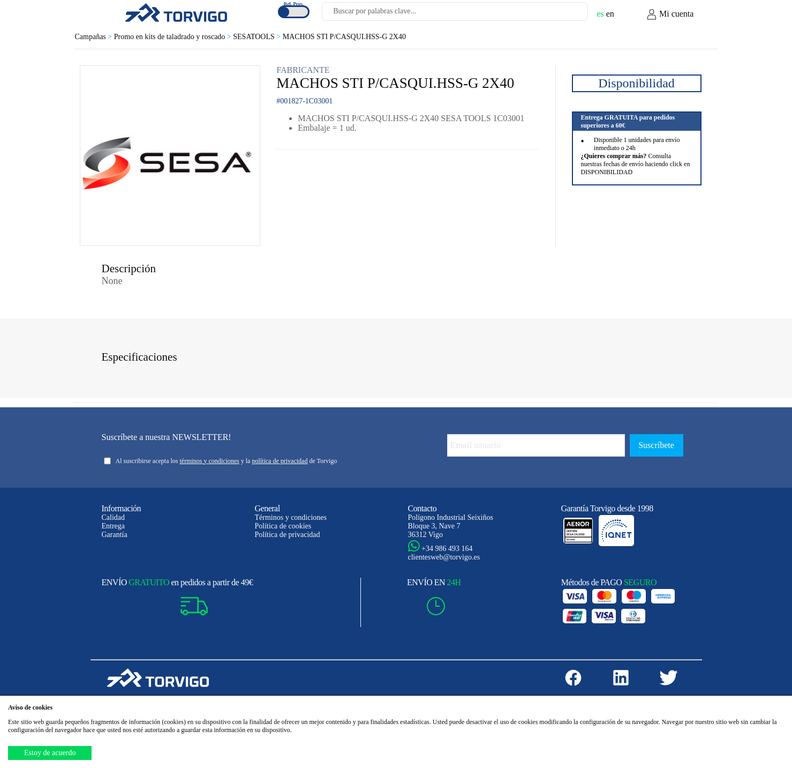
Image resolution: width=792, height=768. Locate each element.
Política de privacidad (287, 535)
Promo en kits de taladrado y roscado (173, 37)
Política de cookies (283, 526)
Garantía (114, 535)
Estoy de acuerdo (50, 753)
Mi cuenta (669, 14)
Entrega (113, 526)
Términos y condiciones (291, 517)
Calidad (113, 517)
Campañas (94, 37)
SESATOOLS (257, 37)
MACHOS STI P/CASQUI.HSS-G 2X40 (344, 37)
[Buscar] (567, 14)
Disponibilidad (636, 83)
